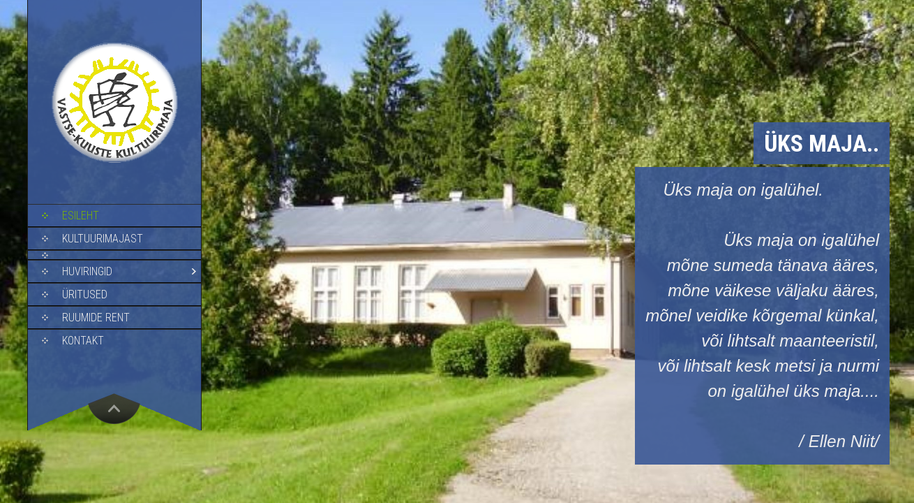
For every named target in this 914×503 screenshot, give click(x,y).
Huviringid (87, 271)
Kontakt (83, 340)
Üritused (84, 294)
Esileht (80, 215)
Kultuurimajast (102, 238)
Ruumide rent (96, 317)
